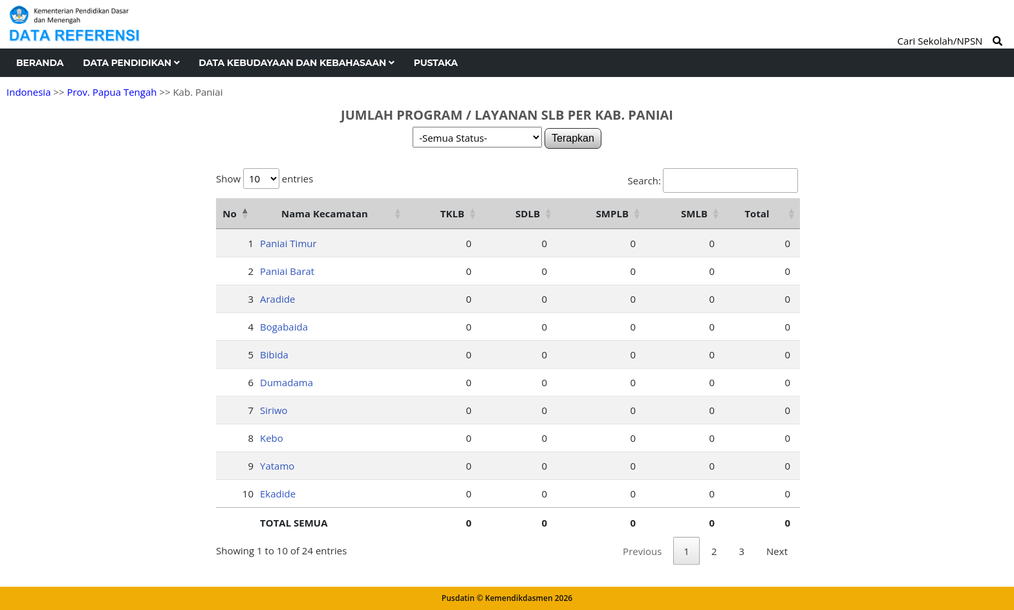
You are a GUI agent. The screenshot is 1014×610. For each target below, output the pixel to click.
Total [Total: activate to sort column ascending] (756, 213)
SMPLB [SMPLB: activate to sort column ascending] (612, 213)
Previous (642, 551)
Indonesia (28, 91)
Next (777, 551)
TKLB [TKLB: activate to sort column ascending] (452, 213)
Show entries (264, 178)
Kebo (271, 437)
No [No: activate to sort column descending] (229, 213)
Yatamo (277, 465)
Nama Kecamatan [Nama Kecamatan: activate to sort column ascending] (324, 213)
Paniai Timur (288, 243)
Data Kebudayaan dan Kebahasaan (296, 63)
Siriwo (274, 410)
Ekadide (278, 493)
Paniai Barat (287, 271)
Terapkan (573, 138)
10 (248, 493)
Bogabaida (284, 326)
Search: (713, 180)
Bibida (274, 354)
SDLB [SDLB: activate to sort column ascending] (527, 213)
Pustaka (436, 63)
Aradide (278, 298)
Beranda (39, 63)
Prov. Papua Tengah (111, 91)
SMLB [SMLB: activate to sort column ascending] (694, 213)
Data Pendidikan (131, 63)
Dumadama (286, 382)
